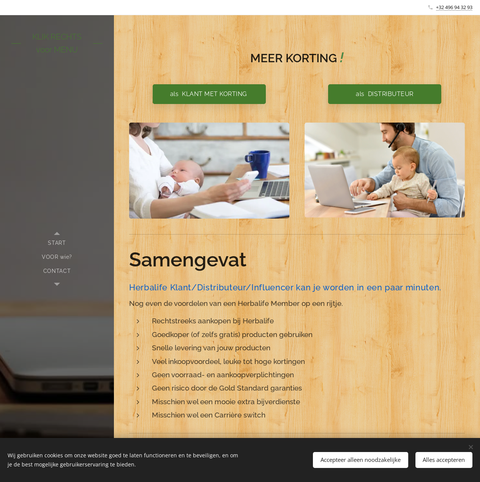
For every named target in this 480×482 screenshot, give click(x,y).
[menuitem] (57, 243)
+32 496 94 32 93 (454, 7)
